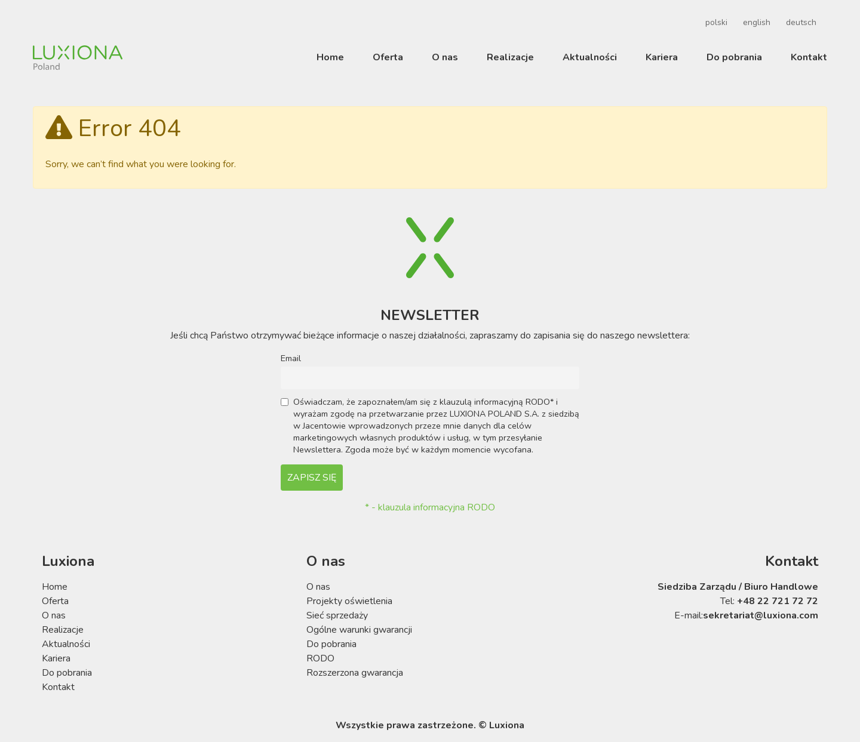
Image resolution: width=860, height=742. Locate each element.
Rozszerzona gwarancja (354, 672)
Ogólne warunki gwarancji (359, 629)
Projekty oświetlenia (349, 601)
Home (330, 57)
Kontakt (809, 57)
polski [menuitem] (716, 22)
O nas (445, 57)
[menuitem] (714, 22)
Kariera (662, 57)
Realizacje (510, 57)
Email (291, 358)
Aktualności (590, 57)
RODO (320, 658)
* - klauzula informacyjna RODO (430, 507)
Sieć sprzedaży (337, 615)
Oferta (388, 57)
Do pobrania (734, 57)
